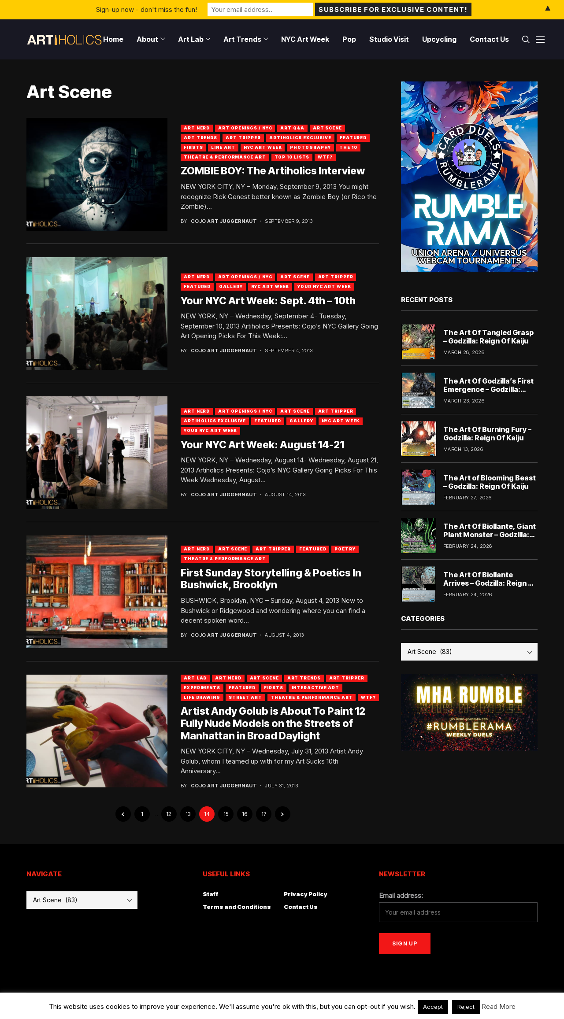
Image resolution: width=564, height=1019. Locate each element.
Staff (211, 893)
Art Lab (195, 678)
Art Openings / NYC (245, 128)
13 (188, 814)
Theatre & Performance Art (225, 157)
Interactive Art (316, 687)
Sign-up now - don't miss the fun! (146, 9)
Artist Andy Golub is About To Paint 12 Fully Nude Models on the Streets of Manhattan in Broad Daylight (273, 723)
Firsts (193, 147)
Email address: (401, 895)
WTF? (325, 157)
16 (244, 814)
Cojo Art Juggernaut (224, 221)
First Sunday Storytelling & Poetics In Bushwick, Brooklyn (271, 579)
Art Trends (200, 137)
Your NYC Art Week (324, 286)
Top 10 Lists (292, 157)
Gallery (230, 286)
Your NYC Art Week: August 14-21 (262, 445)
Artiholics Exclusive (300, 137)
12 (168, 814)
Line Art (223, 147)
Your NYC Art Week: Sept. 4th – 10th (268, 301)
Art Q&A (292, 128)
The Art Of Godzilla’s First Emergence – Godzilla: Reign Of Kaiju (488, 389)
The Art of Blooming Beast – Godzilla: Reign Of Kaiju (489, 482)
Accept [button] (433, 1006)
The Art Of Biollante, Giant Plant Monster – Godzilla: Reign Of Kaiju (489, 534)
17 (263, 814)
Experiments (202, 687)
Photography (310, 147)
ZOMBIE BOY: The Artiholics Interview (273, 171)
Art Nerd (197, 128)
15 (225, 814)
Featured (353, 137)
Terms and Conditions (237, 906)
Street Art (245, 697)
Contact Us (301, 906)
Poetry (344, 548)
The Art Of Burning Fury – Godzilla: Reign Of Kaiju (487, 433)
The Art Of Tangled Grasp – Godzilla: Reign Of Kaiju (488, 336)
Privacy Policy (305, 893)
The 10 (348, 147)
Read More (499, 1006)
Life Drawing (202, 697)
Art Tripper (243, 137)
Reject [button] (466, 1006)
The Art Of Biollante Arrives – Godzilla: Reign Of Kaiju (490, 583)
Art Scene (327, 128)
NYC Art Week (263, 147)
